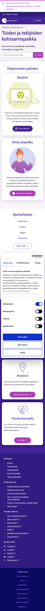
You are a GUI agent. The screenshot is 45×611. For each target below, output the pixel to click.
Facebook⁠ (11, 553)
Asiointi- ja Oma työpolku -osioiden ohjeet (22, 503)
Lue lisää (9, 9)
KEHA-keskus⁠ (13, 523)
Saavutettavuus (22, 598)
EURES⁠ (10, 530)
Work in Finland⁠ (13, 519)
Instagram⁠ (11, 546)
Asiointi (10, 463)
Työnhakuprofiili (12, 470)
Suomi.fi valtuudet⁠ (14, 526)
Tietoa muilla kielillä (14, 477)
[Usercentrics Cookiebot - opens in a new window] (32, 256)
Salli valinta (22, 345)
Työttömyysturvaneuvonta (16, 493)
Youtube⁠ (11, 557)
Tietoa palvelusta (23, 576)
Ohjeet (22, 581)
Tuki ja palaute (12, 506)
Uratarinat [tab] (22, 238)
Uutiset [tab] (22, 227)
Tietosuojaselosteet (22, 589)
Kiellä (22, 353)
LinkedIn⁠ (11, 550)
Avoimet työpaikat (13, 473)
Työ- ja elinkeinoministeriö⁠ (17, 516)
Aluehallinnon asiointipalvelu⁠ (18, 533)
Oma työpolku (12, 466)
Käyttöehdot (22, 585)
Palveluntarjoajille (22, 602)
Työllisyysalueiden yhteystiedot (18, 486)
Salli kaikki (22, 337)
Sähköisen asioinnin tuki (15, 490)
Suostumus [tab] (8, 263)
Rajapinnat (22, 607)
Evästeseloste (22, 594)
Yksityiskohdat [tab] (22, 263)
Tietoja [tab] (37, 263)
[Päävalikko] (39, 20)
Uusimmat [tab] (22, 221)
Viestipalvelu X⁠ (13, 560)
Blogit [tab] (22, 232)
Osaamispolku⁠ (13, 537)
